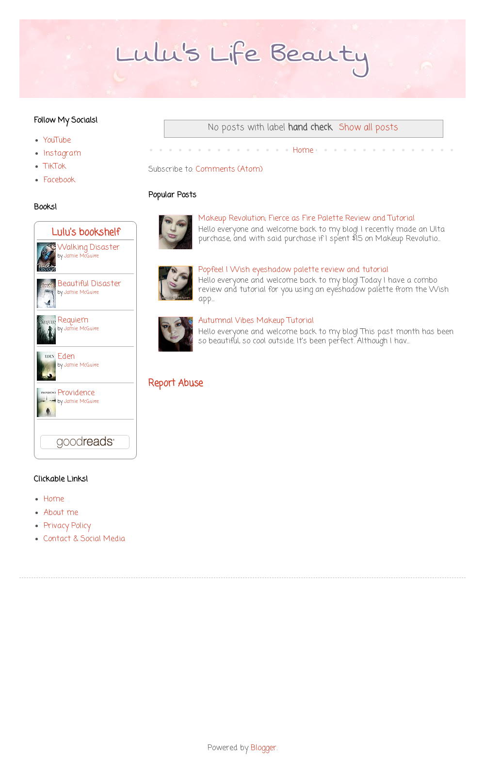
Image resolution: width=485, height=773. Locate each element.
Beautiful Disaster (89, 284)
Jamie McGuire (81, 256)
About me (61, 513)
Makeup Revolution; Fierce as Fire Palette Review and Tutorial (306, 219)
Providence (76, 393)
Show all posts (368, 127)
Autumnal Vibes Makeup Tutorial (256, 321)
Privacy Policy (67, 526)
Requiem (73, 320)
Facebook (59, 180)
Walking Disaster (89, 248)
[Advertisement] (242, 660)
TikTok (55, 167)
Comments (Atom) (229, 170)
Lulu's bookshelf (85, 232)
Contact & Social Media (84, 539)
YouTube (57, 140)
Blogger (263, 748)
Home (303, 151)
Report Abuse (175, 383)
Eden (66, 357)
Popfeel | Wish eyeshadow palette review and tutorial (293, 270)
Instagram (62, 154)
